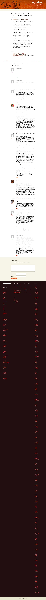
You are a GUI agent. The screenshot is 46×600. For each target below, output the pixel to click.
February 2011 (36, 512)
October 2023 (36, 325)
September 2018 (37, 400)
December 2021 (36, 352)
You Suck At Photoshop (6, 379)
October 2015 (36, 443)
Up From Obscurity (5, 374)
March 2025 (36, 304)
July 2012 (36, 491)
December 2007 (36, 559)
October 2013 (36, 473)
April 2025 (36, 303)
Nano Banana (4, 347)
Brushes (4, 302)
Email (12, 274)
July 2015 (36, 447)
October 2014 (36, 458)
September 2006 (37, 577)
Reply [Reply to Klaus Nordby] (17, 255)
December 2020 (36, 367)
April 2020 (36, 377)
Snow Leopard (5, 367)
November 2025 (36, 294)
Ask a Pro (4, 299)
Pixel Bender (4, 356)
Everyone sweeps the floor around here (18, 55)
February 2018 (36, 409)
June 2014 (36, 463)
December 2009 (36, 529)
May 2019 (36, 390)
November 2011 (36, 501)
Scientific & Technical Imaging (6, 362)
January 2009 (36, 543)
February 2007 (36, 571)
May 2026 (36, 287)
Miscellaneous (5, 341)
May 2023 (36, 331)
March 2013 (36, 481)
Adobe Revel (4, 293)
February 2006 (36, 586)
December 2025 (36, 293)
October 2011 (36, 502)
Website (12, 276)
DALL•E (4, 310)
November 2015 (36, 442)
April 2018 (36, 406)
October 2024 (36, 310)
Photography (4, 352)
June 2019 (36, 389)
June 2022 (36, 345)
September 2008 (37, 548)
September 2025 (37, 297)
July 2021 (36, 358)
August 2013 (36, 475)
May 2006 (36, 582)
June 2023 (36, 330)
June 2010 (36, 522)
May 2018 (36, 405)
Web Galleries (5, 378)
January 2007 (36, 572)
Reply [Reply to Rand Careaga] (17, 77)
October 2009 (36, 532)
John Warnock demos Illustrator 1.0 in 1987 (18, 53)
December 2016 (36, 426)
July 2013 (36, 476)
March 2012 (36, 496)
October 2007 (36, 561)
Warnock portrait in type (16, 54)
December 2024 (36, 308)
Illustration (4, 330)
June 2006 (36, 581)
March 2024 (36, 319)
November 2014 (36, 457)
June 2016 (36, 433)
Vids (3, 377)
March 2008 (36, 555)
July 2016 (36, 432)
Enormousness (5, 315)
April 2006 (36, 583)
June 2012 (36, 492)
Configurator (4, 304)
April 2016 (36, 436)
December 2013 (36, 470)
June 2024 (36, 315)
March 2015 (36, 452)
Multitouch (4, 346)
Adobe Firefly (4, 291)
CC (3, 303)
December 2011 (36, 500)
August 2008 (36, 549)
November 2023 (36, 324)
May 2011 (36, 508)
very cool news (15, 19)
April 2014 (36, 465)
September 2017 (37, 415)
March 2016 (36, 437)
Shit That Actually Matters (6, 363)
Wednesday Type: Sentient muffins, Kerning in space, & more (12, 60)
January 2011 (36, 513)
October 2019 (36, 384)
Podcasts (4, 357)
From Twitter (4, 318)
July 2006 (36, 580)
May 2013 (36, 479)
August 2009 (36, 534)
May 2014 (36, 464)
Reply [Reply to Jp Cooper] (17, 177)
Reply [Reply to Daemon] (17, 197)
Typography (4, 372)
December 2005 (36, 588)
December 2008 (36, 544)
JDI (3, 336)
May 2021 (36, 361)
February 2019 (36, 394)
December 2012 (36, 485)
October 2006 (36, 576)
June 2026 (36, 286)
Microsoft (4, 340)
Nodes (4, 350)
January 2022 (36, 351)
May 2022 (36, 346)
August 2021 (36, 357)
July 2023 (36, 329)
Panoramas (4, 351)
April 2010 (36, 524)
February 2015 (36, 453)
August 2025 (36, 298)
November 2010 (36, 516)
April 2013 (36, 480)
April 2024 (36, 318)
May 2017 (36, 420)
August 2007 (36, 564)
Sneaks (4, 366)
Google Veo (4, 324)
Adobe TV (4, 294)
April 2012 (36, 495)
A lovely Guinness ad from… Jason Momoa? (27, 288)
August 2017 (36, 416)
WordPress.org (15, 302)
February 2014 (36, 468)
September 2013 (37, 474)
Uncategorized (19, 17)
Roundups (4, 361)
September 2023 (37, 326)
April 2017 (36, 421)
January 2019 (36, 395)
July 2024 (36, 314)
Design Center (5, 313)
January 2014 (36, 469)
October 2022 (36, 340)
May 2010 (36, 523)
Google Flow (4, 320)
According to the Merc (25, 19)
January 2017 (36, 425)
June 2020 (36, 374)
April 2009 (36, 539)
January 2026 (36, 292)
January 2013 (36, 484)
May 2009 (36, 538)
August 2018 (36, 401)
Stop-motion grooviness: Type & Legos (37, 60)
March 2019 (36, 393)
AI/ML (4, 297)
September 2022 (37, 341)
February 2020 (36, 379)
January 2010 (36, 528)
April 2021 (36, 362)
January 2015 (36, 454)
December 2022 (36, 337)
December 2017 (36, 411)
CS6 (3, 309)
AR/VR (4, 298)
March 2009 (36, 540)
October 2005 (36, 591)
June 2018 (36, 404)
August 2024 (36, 313)
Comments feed (16, 301)
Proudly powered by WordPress (23, 598)
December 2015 (36, 441)
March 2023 (36, 334)
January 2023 (36, 336)
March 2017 (36, 422)
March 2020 (36, 378)
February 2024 (36, 320)
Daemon (12, 183)
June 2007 (36, 566)
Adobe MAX (4, 292)
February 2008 (36, 556)
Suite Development (5, 368)
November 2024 (36, 309)
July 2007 (36, 565)
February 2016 (36, 438)
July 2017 (36, 417)
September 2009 (37, 533)
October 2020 (36, 369)
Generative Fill (5, 319)
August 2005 (36, 593)
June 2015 (36, 448)
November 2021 (36, 353)
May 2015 (36, 449)
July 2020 (36, 373)
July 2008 (36, 550)
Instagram (4, 334)
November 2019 (36, 383)
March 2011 (36, 511)
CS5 (3, 308)
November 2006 (36, 575)
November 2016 (36, 427)
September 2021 (37, 356)
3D (3, 288)
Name (12, 273)
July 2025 (36, 299)
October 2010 (36, 517)
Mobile (4, 342)
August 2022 (36, 342)
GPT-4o (4, 325)
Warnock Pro (24, 54)
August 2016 (36, 431)
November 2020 (36, 368)
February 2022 (36, 350)
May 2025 (36, 302)
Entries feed (15, 300)
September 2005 (37, 592)
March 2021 (36, 363)
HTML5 (4, 326)
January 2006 (36, 587)
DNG (3, 314)
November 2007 (36, 560)
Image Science (5, 331)
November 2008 (36, 545)
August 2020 (36, 372)
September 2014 (37, 459)
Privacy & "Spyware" (5, 358)
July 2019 (36, 388)
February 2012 (36, 497)
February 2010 (36, 527)
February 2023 (36, 335)
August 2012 (36, 490)
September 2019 (37, 385)
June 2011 (36, 507)
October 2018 (36, 399)
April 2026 (36, 288)
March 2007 (36, 570)
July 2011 (36, 506)
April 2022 (36, 347)
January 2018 (36, 410)
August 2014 (36, 460)
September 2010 (37, 518)
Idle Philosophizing (5, 329)
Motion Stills (4, 345)
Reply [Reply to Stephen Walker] (17, 208)
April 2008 (36, 554)
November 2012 (36, 486)
